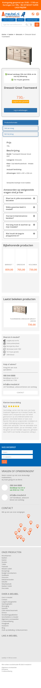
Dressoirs (5, 577)
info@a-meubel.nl (11, 384)
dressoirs (18, 34)
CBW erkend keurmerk (9, 610)
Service (4, 613)
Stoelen (4, 562)
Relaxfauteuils (6, 584)
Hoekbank (5, 575)
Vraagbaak (5, 623)
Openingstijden (7, 604)
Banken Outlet (7, 586)
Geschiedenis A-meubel (10, 617)
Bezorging (5, 606)
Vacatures (5, 626)
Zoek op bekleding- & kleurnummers (14, 630)
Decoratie (5, 588)
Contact (20, 393)
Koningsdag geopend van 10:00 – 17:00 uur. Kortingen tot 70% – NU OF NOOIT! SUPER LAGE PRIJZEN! (20, 5)
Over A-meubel (9, 20)
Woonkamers (6, 556)
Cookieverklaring (7, 621)
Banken (4, 558)
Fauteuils (5, 566)
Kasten (4, 560)
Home (4, 34)
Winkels (20, 20)
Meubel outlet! (7, 569)
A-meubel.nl (27, 664)
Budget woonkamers (9, 573)
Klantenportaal (32, 20)
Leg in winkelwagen (20, 110)
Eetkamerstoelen (8, 580)
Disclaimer (5, 669)
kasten (10, 34)
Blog (3, 628)
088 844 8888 (9, 375)
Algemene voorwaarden (10, 619)
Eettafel (4, 582)
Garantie (5, 608)
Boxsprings (6, 571)
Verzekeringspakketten (10, 615)
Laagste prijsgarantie (9, 602)
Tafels (4, 564)
